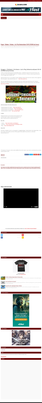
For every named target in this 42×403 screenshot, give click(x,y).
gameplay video (7, 47)
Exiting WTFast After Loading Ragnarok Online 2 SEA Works (14, 286)
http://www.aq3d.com (22, 79)
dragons (37, 46)
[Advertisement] (21, 141)
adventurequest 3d (18, 46)
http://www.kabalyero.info (9, 125)
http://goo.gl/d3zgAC (16, 111)
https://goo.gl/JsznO (17, 107)
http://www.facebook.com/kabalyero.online (14, 124)
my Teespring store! (23, 274)
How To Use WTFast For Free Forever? (11, 281)
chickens (33, 46)
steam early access (31, 47)
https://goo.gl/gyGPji (18, 108)
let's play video (22, 47)
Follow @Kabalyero (3, 356)
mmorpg (26, 47)
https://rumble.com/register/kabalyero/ (31, 228)
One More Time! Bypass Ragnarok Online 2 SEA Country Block (14, 277)
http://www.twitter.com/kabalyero (11, 123)
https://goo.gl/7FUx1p (19, 110)
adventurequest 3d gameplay (27, 46)
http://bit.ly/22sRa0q (5, 84)
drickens (2, 47)
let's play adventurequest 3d (14, 47)
